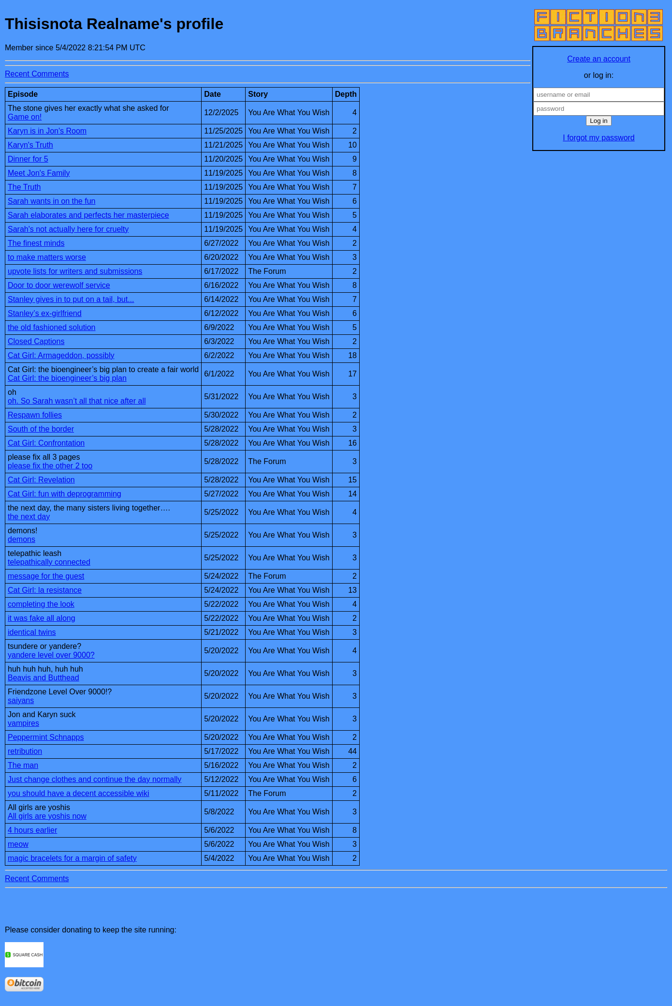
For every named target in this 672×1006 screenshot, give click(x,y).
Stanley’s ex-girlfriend (45, 313)
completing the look (41, 604)
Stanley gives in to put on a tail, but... (71, 299)
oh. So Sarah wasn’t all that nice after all (77, 401)
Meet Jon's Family (39, 173)
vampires (23, 723)
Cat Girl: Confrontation (46, 443)
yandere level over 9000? (51, 655)
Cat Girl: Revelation (41, 480)
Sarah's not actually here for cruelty (68, 229)
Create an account (598, 59)
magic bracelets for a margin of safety (72, 858)
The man (23, 765)
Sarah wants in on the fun (51, 201)
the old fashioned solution (51, 327)
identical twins (32, 632)
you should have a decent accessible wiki (78, 793)
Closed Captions (36, 341)
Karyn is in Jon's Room (47, 131)
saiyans (21, 700)
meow (18, 844)
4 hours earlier (32, 830)
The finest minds (36, 243)
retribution (25, 751)
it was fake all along (41, 618)
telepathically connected (49, 562)
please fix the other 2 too (50, 466)
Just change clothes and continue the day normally (94, 779)
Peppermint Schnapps (46, 737)
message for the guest (46, 576)
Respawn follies (35, 415)
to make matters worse (47, 257)
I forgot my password (599, 138)
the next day (29, 516)
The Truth (24, 187)
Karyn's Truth (30, 145)
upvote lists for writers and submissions (75, 271)
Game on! (25, 117)
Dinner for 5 (28, 159)
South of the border (41, 429)
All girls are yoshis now (47, 816)
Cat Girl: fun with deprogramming (64, 494)
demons (21, 539)
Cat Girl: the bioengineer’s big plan (67, 378)
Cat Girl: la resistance (45, 590)
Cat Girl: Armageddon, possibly (61, 355)
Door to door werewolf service (59, 285)
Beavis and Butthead (43, 678)
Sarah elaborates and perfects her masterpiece (88, 215)
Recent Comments (37, 74)
